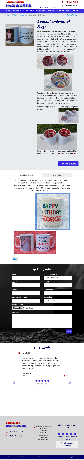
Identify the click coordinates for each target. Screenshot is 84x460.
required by (48, 298)
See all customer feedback (67, 445)
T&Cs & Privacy (72, 16)
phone (14, 290)
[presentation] (28, 334)
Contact (75, 12)
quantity (47, 283)
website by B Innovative (72, 458)
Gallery (58, 12)
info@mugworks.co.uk (71, 5)
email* (14, 283)
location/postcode (50, 290)
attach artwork (17, 305)
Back (15, 260)
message (15, 313)
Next (70, 383)
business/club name (19, 298)
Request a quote (68, 164)
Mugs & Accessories (27, 12)
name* (14, 275)
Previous (14, 383)
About (14, 12)
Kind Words (66, 12)
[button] (32, 36)
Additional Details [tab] (27, 176)
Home (8, 12)
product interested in (51, 275)
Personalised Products (46, 12)
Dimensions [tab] (57, 176)
